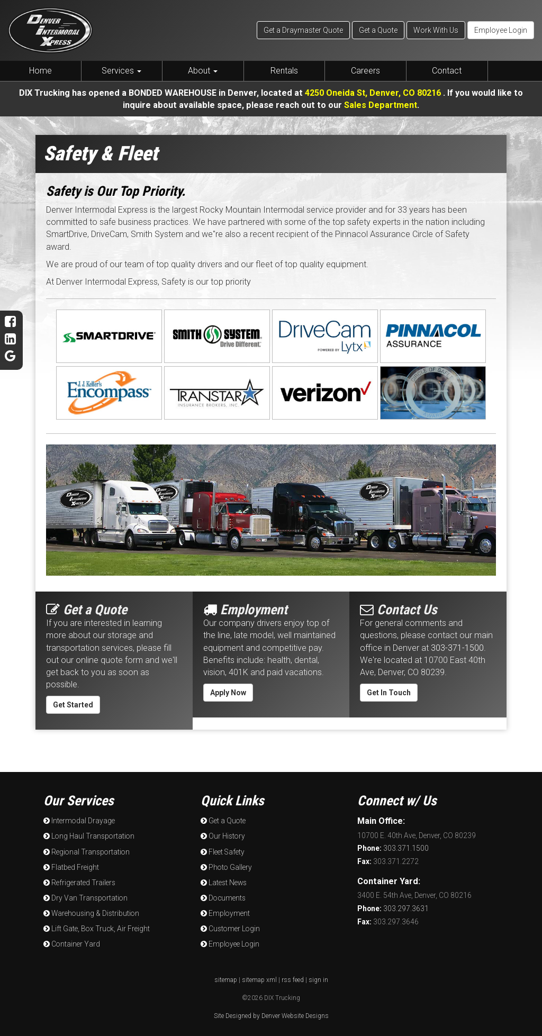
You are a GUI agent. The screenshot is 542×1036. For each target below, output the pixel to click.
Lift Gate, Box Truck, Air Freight (96, 928)
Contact (447, 71)
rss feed (293, 979)
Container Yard (71, 943)
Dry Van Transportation (84, 897)
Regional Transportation (85, 851)
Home (40, 71)
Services (121, 71)
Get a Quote (378, 30)
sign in (318, 979)
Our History (223, 836)
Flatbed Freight (71, 866)
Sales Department (381, 105)
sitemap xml (259, 979)
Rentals (284, 71)
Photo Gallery (225, 866)
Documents (223, 897)
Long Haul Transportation (88, 836)
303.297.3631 (392, 908)
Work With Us (435, 30)
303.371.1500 (392, 848)
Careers (365, 71)
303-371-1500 (457, 648)
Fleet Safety (223, 851)
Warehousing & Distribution (90, 912)
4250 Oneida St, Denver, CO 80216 (374, 93)
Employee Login (500, 30)
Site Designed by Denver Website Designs (271, 1015)
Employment (225, 912)
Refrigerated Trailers (79, 882)
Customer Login (230, 928)
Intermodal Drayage (78, 820)
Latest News (223, 882)
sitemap (225, 979)
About (203, 71)
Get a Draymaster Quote (303, 30)
